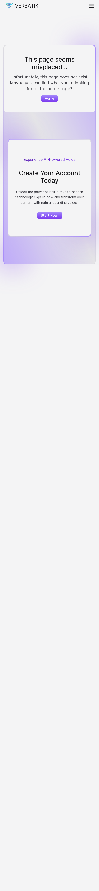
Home (49, 98)
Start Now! (49, 215)
